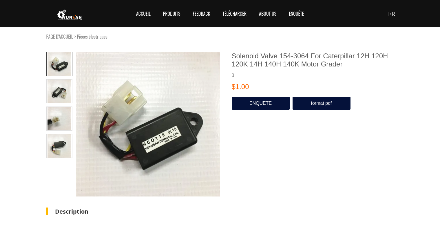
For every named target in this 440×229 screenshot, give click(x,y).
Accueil (143, 13)
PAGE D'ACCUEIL (59, 36)
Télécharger (234, 13)
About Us (267, 13)
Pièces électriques (92, 36)
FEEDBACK (201, 13)
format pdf (321, 103)
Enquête (296, 13)
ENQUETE (260, 103)
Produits (171, 13)
